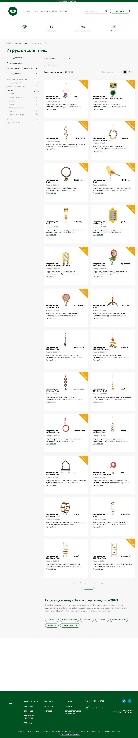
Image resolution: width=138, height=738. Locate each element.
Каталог (18, 43)
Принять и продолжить (70, 734)
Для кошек (28, 711)
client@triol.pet (97, 707)
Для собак (28, 706)
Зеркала (24, 101)
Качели (24, 104)
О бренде (26, 11)
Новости (44, 11)
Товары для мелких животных (19, 68)
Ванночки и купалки (22, 83)
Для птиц (28, 723)
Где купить (119, 11)
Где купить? (54, 11)
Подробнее (116, 731)
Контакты (64, 11)
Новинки (35, 11)
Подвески (24, 111)
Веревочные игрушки (24, 97)
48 (69, 72)
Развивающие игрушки (24, 114)
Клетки (22, 119)
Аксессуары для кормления (22, 79)
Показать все (88, 642)
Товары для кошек (14, 63)
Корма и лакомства (22, 123)
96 (72, 72)
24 (66, 72)
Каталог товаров (31, 701)
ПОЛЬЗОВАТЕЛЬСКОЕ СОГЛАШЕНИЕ (73, 712)
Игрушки (22, 90)
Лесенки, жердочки (24, 108)
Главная (9, 43)
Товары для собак (14, 58)
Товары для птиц (31, 43)
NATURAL (24, 94)
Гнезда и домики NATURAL (22, 87)
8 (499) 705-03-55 (97, 701)
